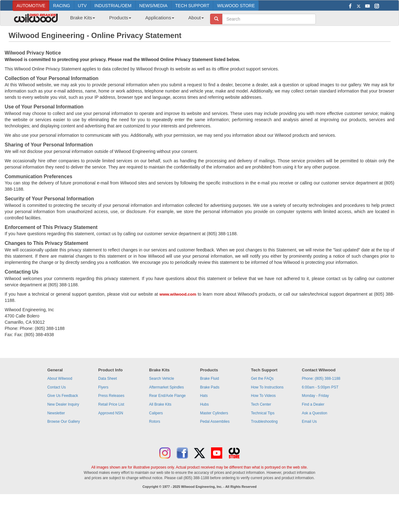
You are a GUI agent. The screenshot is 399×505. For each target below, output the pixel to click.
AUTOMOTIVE (31, 5)
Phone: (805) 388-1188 (321, 378)
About (196, 17)
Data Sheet (107, 378)
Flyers (103, 387)
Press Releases (111, 395)
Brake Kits (82, 17)
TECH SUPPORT (192, 5)
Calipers (156, 413)
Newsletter (56, 413)
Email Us (309, 421)
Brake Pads (209, 387)
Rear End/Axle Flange (167, 395)
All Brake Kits (160, 404)
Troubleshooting (264, 421)
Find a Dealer (313, 404)
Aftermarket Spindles (166, 387)
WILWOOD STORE (236, 5)
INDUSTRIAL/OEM (113, 5)
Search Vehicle (161, 378)
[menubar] (135, 20)
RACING (61, 5)
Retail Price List (111, 404)
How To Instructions (267, 387)
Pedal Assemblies (215, 421)
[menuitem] (80, 20)
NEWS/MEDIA (153, 5)
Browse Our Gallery (63, 421)
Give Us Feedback (62, 395)
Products (120, 17)
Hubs (204, 404)
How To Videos (263, 395)
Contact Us (56, 387)
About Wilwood (59, 378)
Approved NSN (110, 413)
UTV (82, 5)
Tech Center (261, 404)
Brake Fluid (209, 378)
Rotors (154, 421)
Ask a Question (314, 413)
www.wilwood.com (178, 294)
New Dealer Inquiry (63, 404)
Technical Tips (262, 413)
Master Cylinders (214, 413)
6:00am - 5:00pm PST (320, 387)
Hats (204, 395)
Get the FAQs (262, 378)
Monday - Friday (315, 395)
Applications (159, 17)
